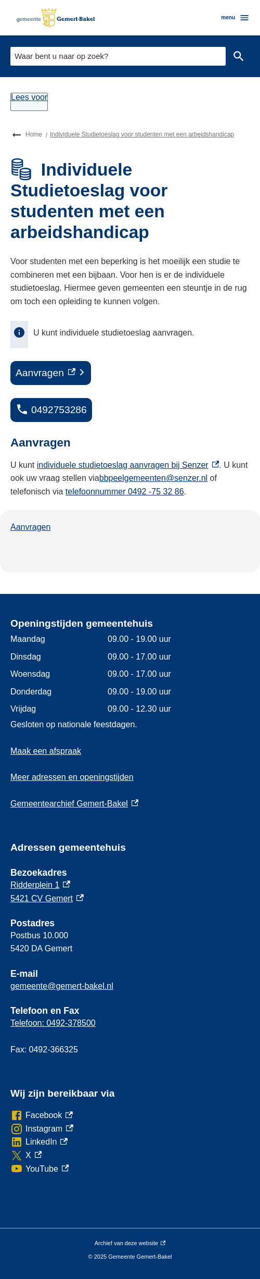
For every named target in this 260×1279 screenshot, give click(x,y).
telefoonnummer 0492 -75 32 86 (125, 491)
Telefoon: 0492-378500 (53, 1023)
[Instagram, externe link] (41, 1129)
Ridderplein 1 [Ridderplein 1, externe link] (40, 884)
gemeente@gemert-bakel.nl (61, 986)
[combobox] (118, 56)
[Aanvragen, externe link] (50, 373)
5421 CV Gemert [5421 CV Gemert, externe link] (47, 898)
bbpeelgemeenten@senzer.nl (153, 478)
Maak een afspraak (45, 751)
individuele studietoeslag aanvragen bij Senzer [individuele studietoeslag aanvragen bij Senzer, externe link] (128, 465)
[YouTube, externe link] (39, 1169)
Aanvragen (30, 527)
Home (33, 134)
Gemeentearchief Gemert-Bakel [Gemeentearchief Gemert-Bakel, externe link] (74, 803)
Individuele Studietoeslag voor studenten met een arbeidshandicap (142, 134)
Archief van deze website (130, 1243)
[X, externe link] (26, 1155)
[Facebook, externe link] (41, 1115)
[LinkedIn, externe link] (39, 1142)
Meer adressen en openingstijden (72, 777)
